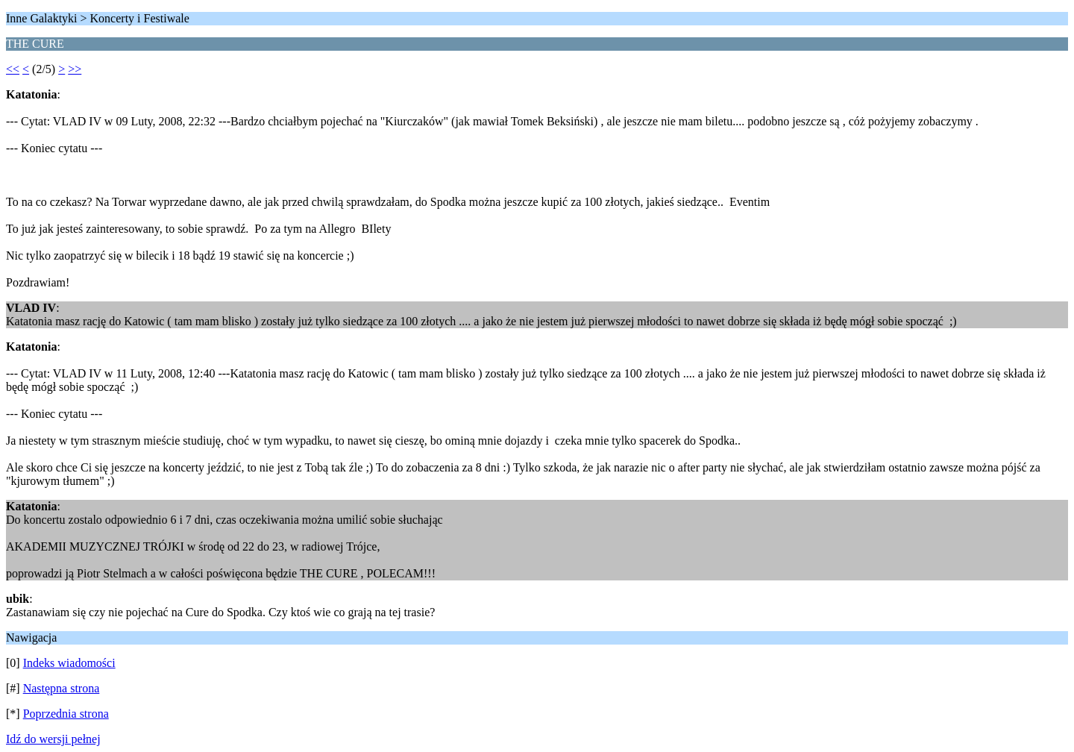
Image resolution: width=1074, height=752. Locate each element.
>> (74, 69)
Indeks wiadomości (69, 663)
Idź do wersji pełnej (53, 739)
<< (12, 69)
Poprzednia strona (66, 713)
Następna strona (61, 688)
